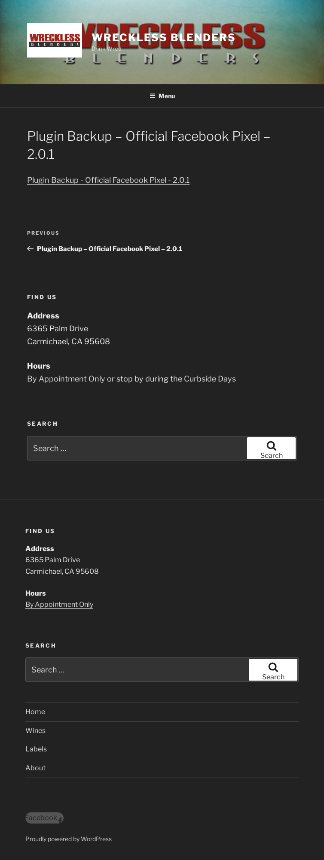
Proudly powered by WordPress (68, 838)
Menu (162, 96)
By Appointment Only (66, 378)
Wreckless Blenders (164, 37)
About (35, 768)
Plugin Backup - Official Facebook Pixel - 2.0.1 (108, 180)
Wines (35, 731)
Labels (36, 749)
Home (35, 712)
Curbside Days (210, 378)
